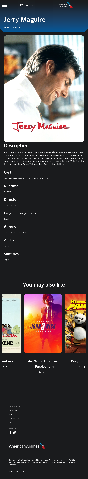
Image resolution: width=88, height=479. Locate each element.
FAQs (11, 414)
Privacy (12, 422)
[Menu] (4, 5)
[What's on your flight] (26, 5)
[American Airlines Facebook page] (10, 432)
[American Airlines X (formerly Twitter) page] (14, 432)
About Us (13, 410)
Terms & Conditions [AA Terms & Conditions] (16, 471)
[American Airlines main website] (27, 446)
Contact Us (14, 418)
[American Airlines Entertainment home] (66, 5)
